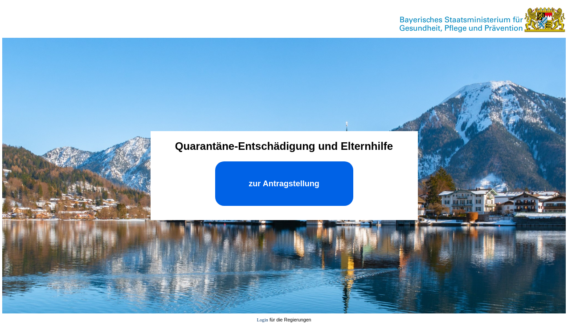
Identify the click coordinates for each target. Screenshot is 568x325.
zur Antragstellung (284, 183)
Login (262, 319)
